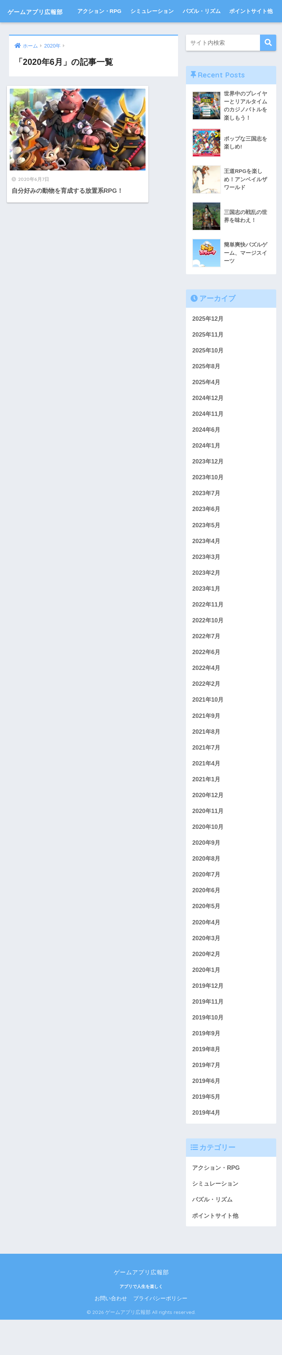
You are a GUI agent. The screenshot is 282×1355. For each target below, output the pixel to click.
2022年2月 (206, 711)
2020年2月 (206, 985)
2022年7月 (206, 663)
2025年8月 (206, 389)
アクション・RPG (99, 33)
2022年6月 (206, 679)
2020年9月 (206, 873)
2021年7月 (206, 776)
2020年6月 (206, 921)
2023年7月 (206, 518)
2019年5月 (206, 1130)
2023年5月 (206, 550)
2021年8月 (206, 760)
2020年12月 (208, 824)
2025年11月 (208, 357)
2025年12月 (208, 341)
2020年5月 (206, 937)
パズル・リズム (202, 33)
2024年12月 (208, 421)
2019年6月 (206, 1114)
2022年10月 (208, 647)
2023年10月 (208, 502)
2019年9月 (206, 1066)
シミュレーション (152, 33)
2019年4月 (206, 1146)
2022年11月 (208, 631)
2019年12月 (208, 1017)
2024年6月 (206, 453)
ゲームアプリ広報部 (47, 11)
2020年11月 (208, 840)
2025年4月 (206, 405)
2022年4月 (206, 695)
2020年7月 (206, 905)
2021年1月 (206, 808)
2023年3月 (206, 582)
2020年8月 (206, 888)
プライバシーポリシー (160, 1334)
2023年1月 (206, 615)
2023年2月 (206, 599)
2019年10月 (208, 1050)
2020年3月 (206, 969)
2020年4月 (206, 953)
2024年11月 (208, 438)
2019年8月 (206, 1082)
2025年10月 (208, 373)
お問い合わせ (111, 1334)
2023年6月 (206, 534)
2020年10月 (208, 856)
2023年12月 (208, 486)
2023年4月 (206, 566)
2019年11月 (208, 1034)
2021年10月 (208, 727)
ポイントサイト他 (251, 33)
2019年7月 (206, 1098)
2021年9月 (206, 744)
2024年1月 (206, 470)
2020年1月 (206, 1001)
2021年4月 (206, 792)
